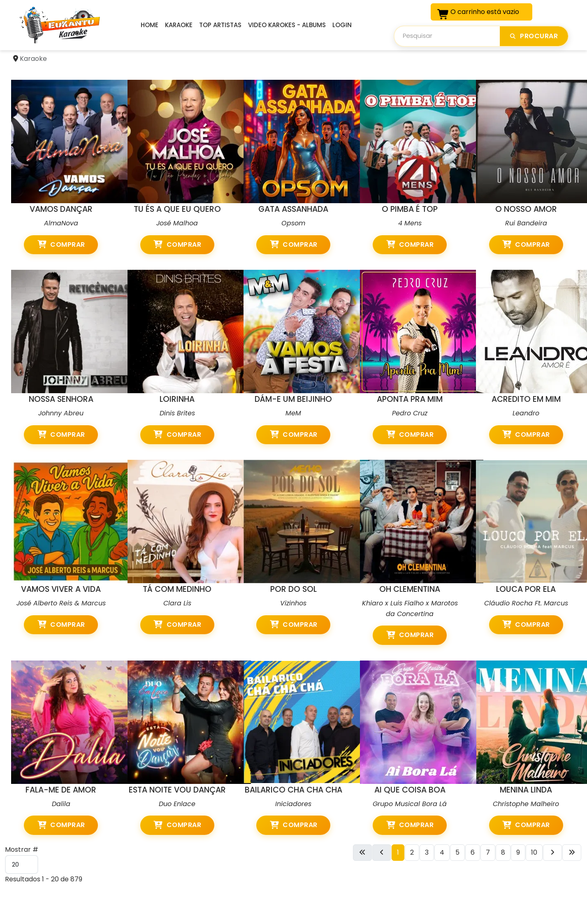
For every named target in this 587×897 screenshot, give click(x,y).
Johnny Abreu (61, 413)
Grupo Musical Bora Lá (410, 804)
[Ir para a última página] (571, 852)
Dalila (61, 804)
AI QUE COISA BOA (409, 789)
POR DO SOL (293, 589)
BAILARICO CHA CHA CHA (293, 789)
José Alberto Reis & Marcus (61, 603)
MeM (293, 413)
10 (534, 852)
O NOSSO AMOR (526, 209)
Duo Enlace (177, 804)
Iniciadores (293, 804)
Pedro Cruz (409, 413)
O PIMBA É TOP (410, 209)
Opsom (293, 223)
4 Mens (410, 223)
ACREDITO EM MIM (526, 399)
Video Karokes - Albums (287, 25)
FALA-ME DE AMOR (61, 789)
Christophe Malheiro (526, 804)
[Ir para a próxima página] (552, 852)
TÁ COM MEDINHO (177, 589)
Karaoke (179, 25)
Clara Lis (177, 603)
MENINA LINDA (526, 789)
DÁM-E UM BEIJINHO (293, 399)
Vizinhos (293, 603)
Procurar (534, 36)
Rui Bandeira (526, 223)
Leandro (526, 413)
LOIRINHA (177, 399)
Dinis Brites (177, 413)
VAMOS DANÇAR (61, 209)
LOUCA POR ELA (526, 589)
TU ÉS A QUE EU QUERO (177, 209)
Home (149, 25)
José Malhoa (177, 223)
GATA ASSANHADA (293, 209)
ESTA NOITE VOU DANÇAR (177, 789)
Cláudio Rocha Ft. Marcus (526, 603)
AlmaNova (61, 223)
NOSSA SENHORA (61, 399)
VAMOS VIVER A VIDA (61, 589)
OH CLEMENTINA (409, 589)
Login (342, 25)
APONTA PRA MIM (410, 399)
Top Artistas (220, 25)
